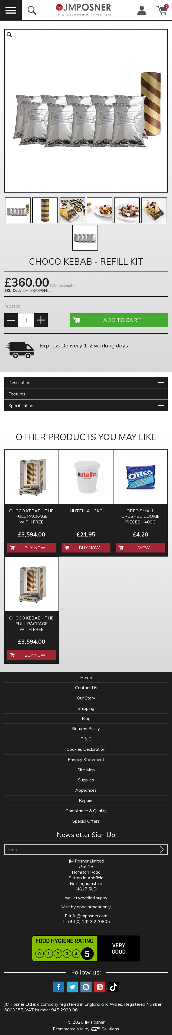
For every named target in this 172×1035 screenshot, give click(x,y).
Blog (86, 718)
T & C (86, 739)
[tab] (86, 382)
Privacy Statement (86, 759)
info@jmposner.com (88, 915)
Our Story (86, 698)
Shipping (86, 708)
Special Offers (86, 821)
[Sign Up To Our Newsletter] (161, 849)
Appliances (86, 790)
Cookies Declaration (86, 749)
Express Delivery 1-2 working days (84, 345)
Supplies (86, 779)
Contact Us (86, 687)
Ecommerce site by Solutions (86, 1028)
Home (86, 677)
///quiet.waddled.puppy (86, 897)
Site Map (86, 769)
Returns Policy (86, 728)
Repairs (86, 800)
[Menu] (11, 10)
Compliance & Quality (86, 810)
